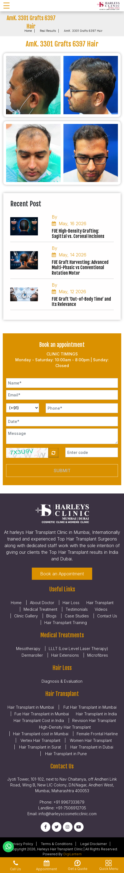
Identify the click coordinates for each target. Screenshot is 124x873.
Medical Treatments (62, 635)
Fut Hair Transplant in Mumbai (89, 707)
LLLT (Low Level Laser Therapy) (78, 648)
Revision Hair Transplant (94, 720)
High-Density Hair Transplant (65, 727)
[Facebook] (45, 827)
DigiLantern (72, 854)
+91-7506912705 (71, 808)
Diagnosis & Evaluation (62, 681)
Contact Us (107, 616)
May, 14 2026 (69, 255)
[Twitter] (56, 827)
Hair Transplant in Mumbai (30, 707)
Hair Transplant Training (65, 622)
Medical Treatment (40, 609)
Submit (62, 470)
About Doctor (42, 602)
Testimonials (77, 609)
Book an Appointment (62, 573)
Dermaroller (32, 655)
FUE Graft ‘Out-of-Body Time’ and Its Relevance (81, 302)
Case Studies (77, 616)
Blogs (51, 616)
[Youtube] (79, 827)
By (54, 217)
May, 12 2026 (69, 291)
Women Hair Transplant (90, 740)
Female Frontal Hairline (97, 733)
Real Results (48, 30)
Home (28, 30)
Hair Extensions (65, 655)
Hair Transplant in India (96, 713)
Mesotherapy (28, 648)
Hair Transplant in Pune (65, 753)
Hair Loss (71, 602)
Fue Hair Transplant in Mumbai (41, 713)
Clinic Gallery (26, 616)
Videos (101, 609)
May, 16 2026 (69, 223)
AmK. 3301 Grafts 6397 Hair (83, 30)
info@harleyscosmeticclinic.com (67, 813)
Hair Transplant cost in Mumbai (40, 733)
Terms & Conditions (57, 844)
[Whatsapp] (8, 847)
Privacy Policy (22, 844)
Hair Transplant (99, 602)
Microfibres (97, 655)
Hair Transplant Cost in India (39, 720)
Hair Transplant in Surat (39, 747)
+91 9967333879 (68, 802)
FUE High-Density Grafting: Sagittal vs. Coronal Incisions (78, 233)
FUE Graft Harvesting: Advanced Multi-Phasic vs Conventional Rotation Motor (80, 268)
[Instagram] (68, 827)
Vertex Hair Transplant (39, 740)
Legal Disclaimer (93, 844)
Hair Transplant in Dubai (91, 747)
